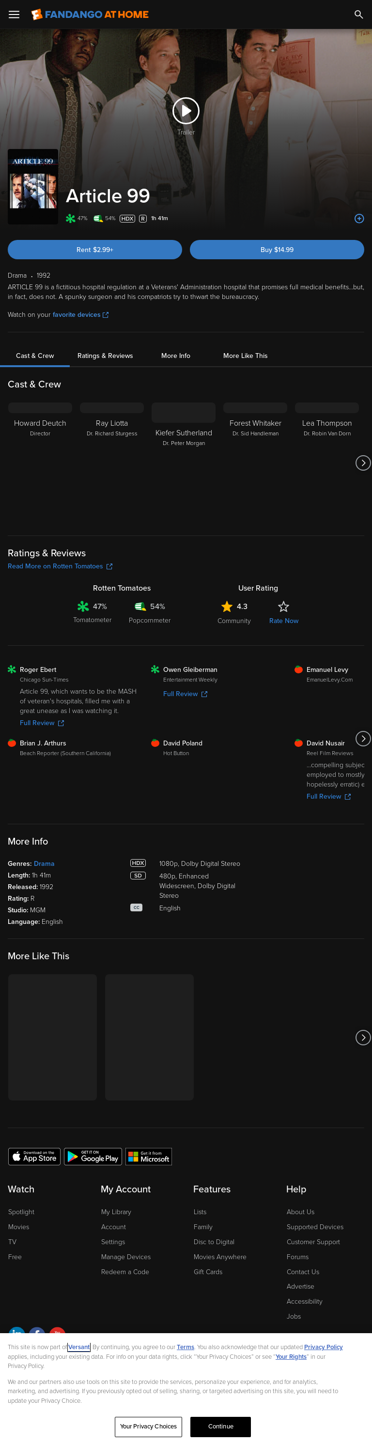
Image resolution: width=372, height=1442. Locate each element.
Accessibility (305, 1301)
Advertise (300, 1286)
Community (234, 621)
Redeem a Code (125, 1272)
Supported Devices (315, 1227)
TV (12, 1242)
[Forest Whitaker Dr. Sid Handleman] (255, 463)
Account (113, 1227)
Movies (18, 1227)
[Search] (359, 14)
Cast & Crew (35, 356)
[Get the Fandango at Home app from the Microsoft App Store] (148, 1156)
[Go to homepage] (90, 14)
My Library (116, 1212)
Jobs (294, 1316)
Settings (113, 1242)
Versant (79, 1349)
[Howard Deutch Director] (40, 463)
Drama (44, 864)
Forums (298, 1257)
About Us (300, 1212)
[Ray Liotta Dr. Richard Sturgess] (111, 463)
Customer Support (313, 1242)
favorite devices (80, 315)
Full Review (42, 723)
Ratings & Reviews (105, 356)
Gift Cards (208, 1272)
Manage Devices (126, 1257)
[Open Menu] (14, 14)
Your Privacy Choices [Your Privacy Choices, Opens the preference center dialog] (148, 1429)
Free (15, 1257)
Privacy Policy (323, 1349)
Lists (200, 1212)
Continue (220, 1429)
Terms (185, 1349)
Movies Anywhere (220, 1257)
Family (203, 1227)
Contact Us (303, 1272)
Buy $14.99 (277, 250)
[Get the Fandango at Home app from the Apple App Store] (34, 1156)
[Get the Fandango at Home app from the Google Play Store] (93, 1156)
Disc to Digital (214, 1242)
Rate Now (283, 621)
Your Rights (291, 1359)
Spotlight (21, 1212)
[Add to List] (359, 218)
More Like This (245, 356)
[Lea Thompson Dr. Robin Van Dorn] (326, 463)
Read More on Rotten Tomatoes (60, 566)
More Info (175, 356)
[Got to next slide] (363, 463)
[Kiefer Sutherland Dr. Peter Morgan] (183, 463)
